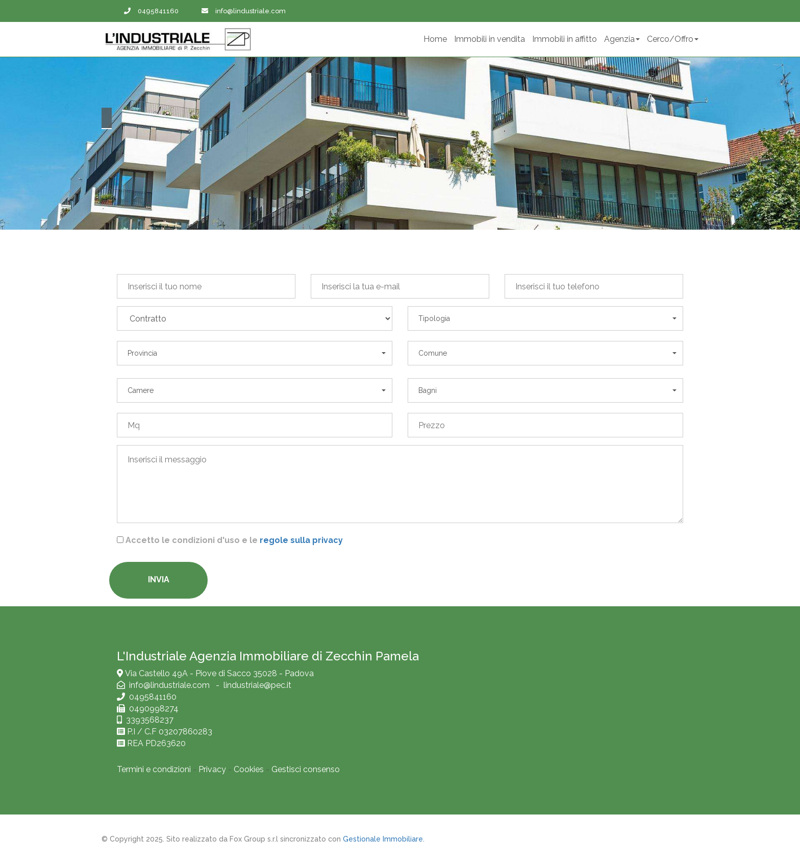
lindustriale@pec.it (257, 685)
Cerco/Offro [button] (672, 39)
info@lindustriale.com (170, 685)
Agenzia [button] (622, 39)
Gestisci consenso (305, 769)
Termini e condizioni (154, 769)
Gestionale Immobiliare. (383, 839)
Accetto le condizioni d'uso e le (234, 540)
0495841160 (153, 697)
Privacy (212, 769)
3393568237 (149, 720)
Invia (158, 579)
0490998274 (152, 708)
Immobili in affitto (564, 39)
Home (435, 39)
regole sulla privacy (301, 540)
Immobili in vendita (489, 39)
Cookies (249, 769)
